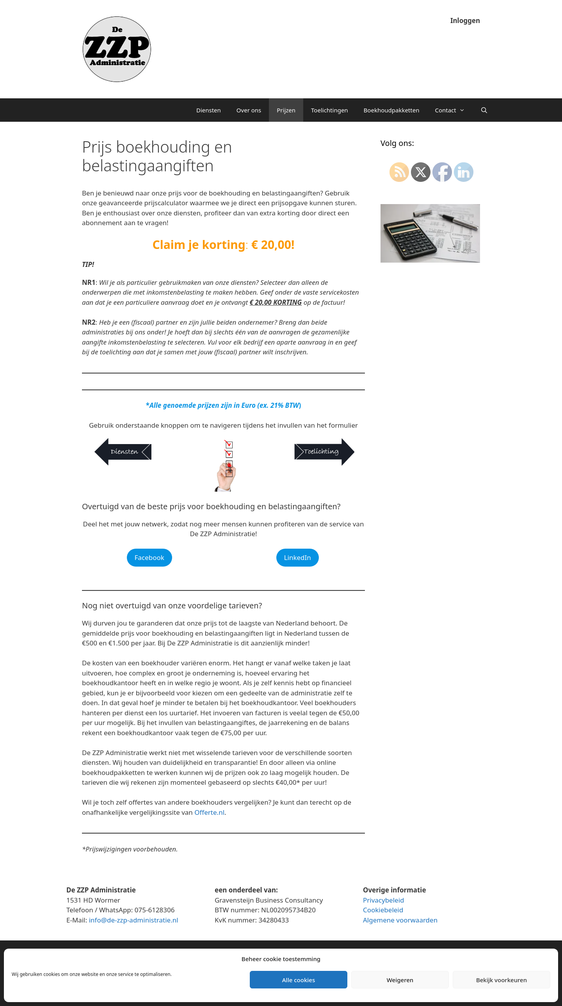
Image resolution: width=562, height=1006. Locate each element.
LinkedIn (297, 557)
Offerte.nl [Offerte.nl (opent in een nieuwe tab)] (209, 812)
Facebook (149, 557)
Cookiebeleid (383, 909)
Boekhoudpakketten (392, 110)
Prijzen (286, 110)
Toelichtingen (329, 110)
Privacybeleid (383, 900)
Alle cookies (298, 980)
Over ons (249, 110)
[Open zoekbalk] (484, 110)
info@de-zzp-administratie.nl (133, 919)
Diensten (208, 110)
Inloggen (465, 20)
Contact (453, 110)
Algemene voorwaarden (400, 919)
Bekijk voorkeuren (501, 980)
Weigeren (400, 980)
